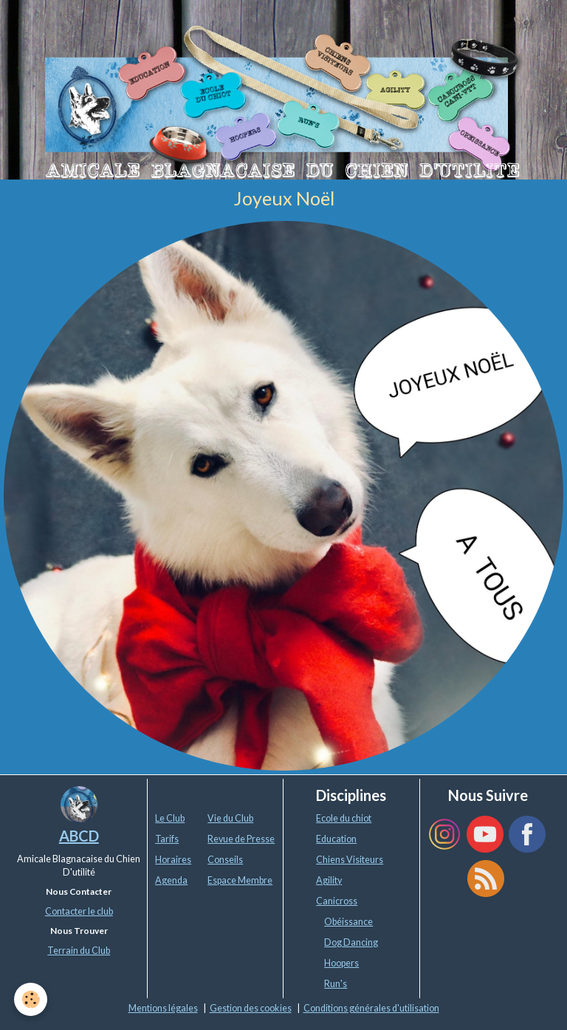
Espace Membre (239, 880)
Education (336, 839)
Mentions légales (163, 1008)
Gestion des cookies (251, 1008)
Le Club (170, 818)
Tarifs (167, 839)
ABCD (79, 836)
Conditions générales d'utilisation (371, 1008)
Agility (329, 880)
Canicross (336, 901)
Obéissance (348, 921)
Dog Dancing (351, 942)
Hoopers (341, 963)
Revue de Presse (241, 839)
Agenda (171, 880)
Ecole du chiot (343, 818)
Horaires (173, 859)
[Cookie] (31, 999)
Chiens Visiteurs (349, 859)
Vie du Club (230, 818)
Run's (335, 983)
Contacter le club (79, 911)
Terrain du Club (78, 950)
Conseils (225, 859)
